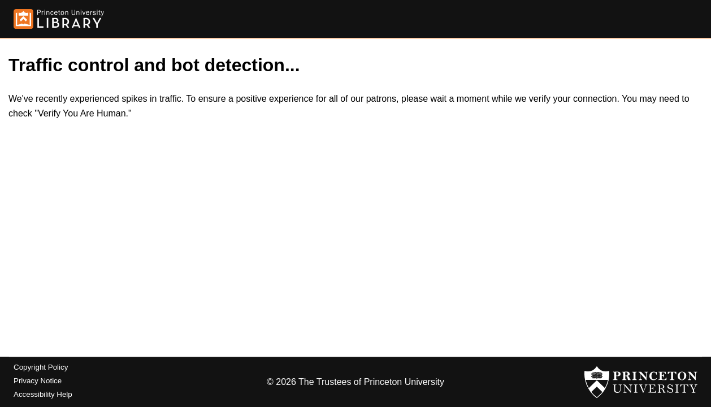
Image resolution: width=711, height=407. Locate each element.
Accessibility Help (43, 394)
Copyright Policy (41, 367)
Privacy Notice (38, 380)
